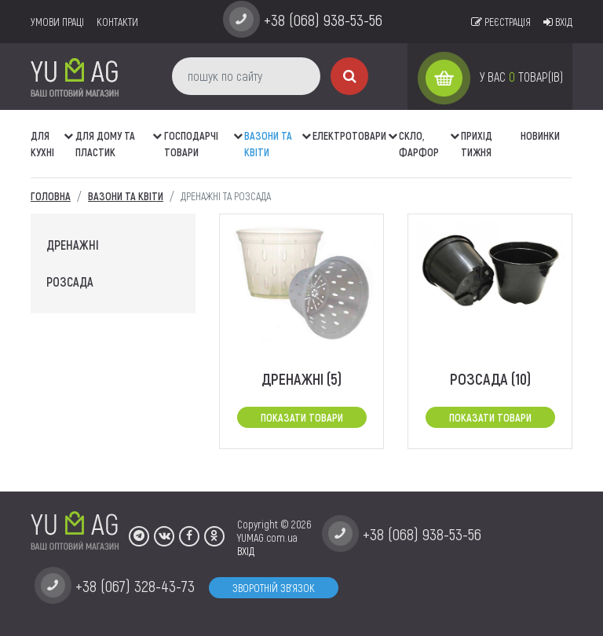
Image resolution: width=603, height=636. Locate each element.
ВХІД (245, 550)
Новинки (540, 135)
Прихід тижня (476, 144)
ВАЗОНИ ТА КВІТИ (268, 144)
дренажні (72, 244)
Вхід (557, 21)
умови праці (57, 21)
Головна (51, 196)
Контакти (117, 21)
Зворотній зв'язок (273, 587)
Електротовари (349, 135)
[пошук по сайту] (246, 76)
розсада (69, 281)
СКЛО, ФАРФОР (419, 144)
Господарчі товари (191, 144)
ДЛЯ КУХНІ (42, 144)
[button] (70, 128)
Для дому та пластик (105, 144)
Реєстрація (501, 21)
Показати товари (302, 417)
